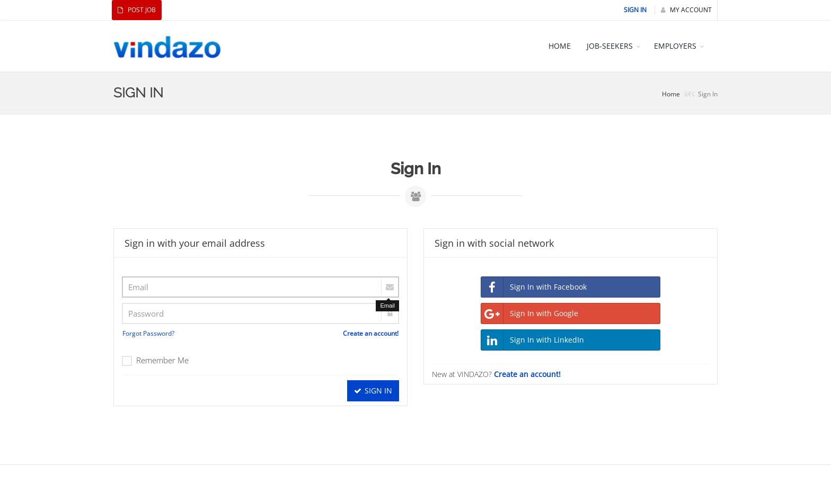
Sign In (635, 9)
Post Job (137, 9)
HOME (560, 46)
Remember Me (155, 360)
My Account (686, 9)
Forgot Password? (148, 333)
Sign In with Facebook (534, 287)
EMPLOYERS (675, 46)
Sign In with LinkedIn (532, 340)
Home (671, 93)
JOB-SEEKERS (610, 46)
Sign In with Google (529, 313)
